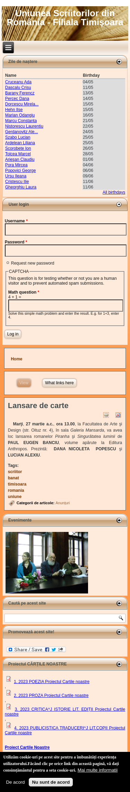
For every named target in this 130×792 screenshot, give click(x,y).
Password (16, 242)
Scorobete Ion (18, 148)
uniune (14, 496)
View (25, 382)
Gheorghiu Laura (20, 187)
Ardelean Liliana (20, 142)
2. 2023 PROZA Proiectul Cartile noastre (51, 695)
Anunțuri (62, 503)
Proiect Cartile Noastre (27, 747)
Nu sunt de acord (51, 783)
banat (13, 478)
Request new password (32, 263)
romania (16, 490)
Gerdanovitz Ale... (21, 131)
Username (16, 221)
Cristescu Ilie (17, 181)
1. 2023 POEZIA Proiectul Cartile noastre (51, 681)
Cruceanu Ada (18, 82)
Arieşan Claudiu (20, 159)
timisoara (17, 484)
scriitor (15, 471)
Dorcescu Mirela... (22, 104)
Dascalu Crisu (18, 87)
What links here (59, 382)
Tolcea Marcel (18, 153)
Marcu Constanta (21, 120)
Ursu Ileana (15, 176)
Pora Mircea (16, 165)
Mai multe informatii (98, 771)
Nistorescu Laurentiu (24, 126)
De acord (15, 783)
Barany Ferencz (20, 93)
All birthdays (114, 192)
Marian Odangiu (20, 115)
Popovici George (20, 170)
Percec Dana (17, 98)
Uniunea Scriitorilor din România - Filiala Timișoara (65, 17)
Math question (23, 292)
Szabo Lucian (18, 137)
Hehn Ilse (14, 109)
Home (16, 359)
